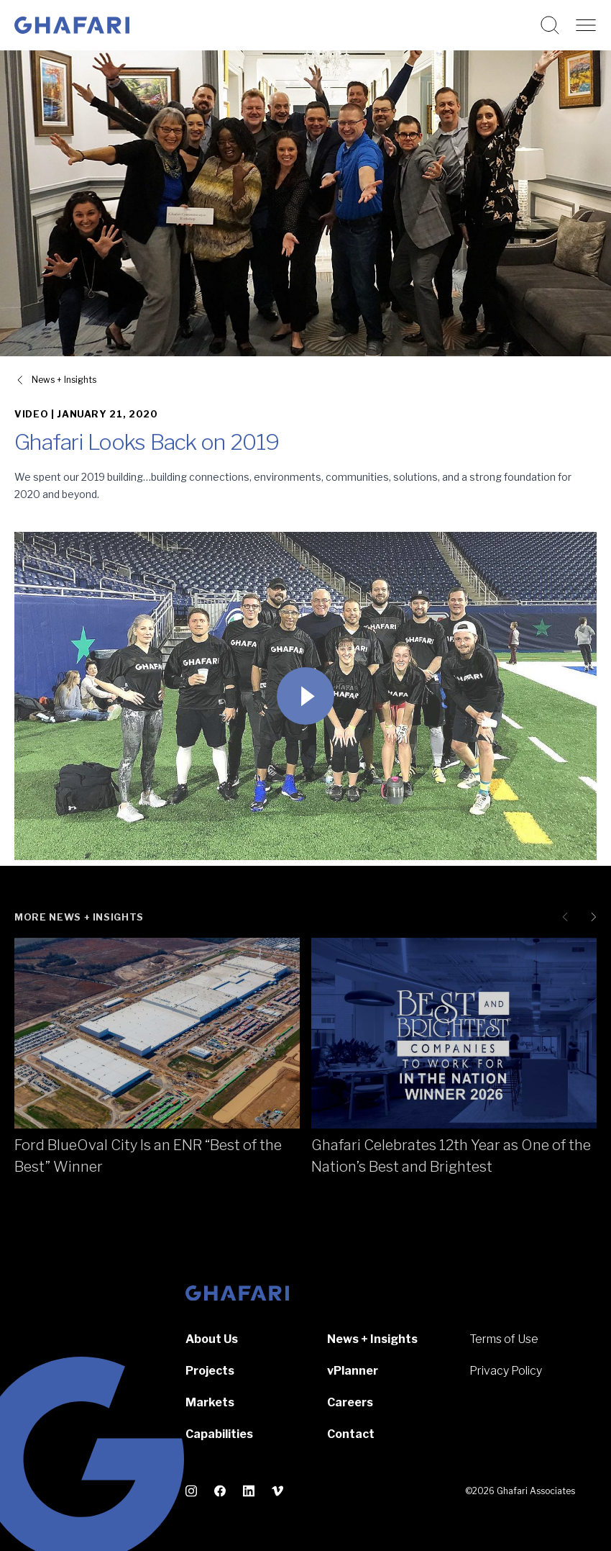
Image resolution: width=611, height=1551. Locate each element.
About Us (211, 1339)
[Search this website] (550, 25)
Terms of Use (503, 1339)
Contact (351, 1434)
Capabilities (219, 1434)
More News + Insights (79, 917)
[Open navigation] (586, 25)
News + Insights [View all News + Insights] (64, 379)
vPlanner (352, 1371)
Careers (350, 1402)
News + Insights (372, 1339)
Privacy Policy (505, 1371)
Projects (209, 1371)
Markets (209, 1402)
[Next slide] (590, 917)
